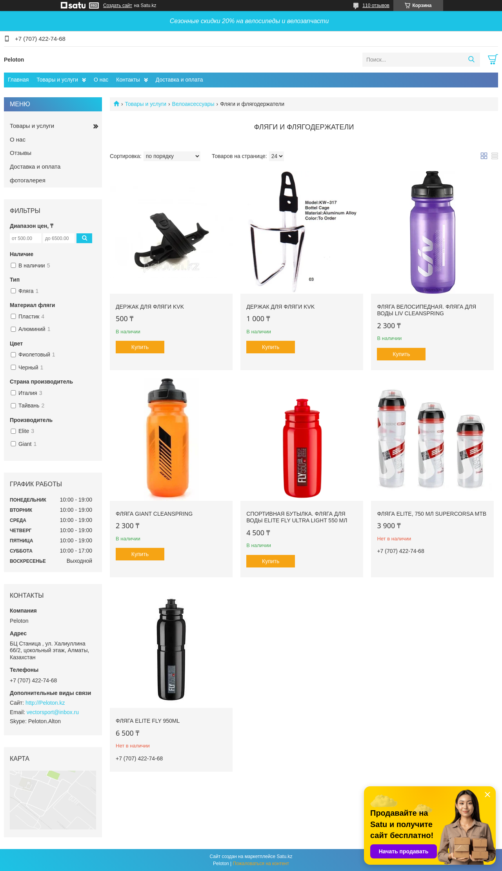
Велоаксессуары (193, 104)
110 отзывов (375, 5)
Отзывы (20, 152)
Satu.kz (284, 856)
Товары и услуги (57, 79)
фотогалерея (27, 180)
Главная (18, 79)
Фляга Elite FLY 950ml (148, 721)
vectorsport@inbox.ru (53, 712)
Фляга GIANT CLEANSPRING (154, 514)
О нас (101, 79)
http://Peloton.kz (45, 703)
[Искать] (471, 60)
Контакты (128, 79)
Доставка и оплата (179, 79)
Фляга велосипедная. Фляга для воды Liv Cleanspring (426, 310)
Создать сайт (117, 5)
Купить (140, 347)
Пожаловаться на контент (261, 863)
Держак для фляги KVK (150, 307)
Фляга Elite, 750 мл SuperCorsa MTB (431, 514)
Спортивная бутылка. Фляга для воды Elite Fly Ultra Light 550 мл (296, 517)
